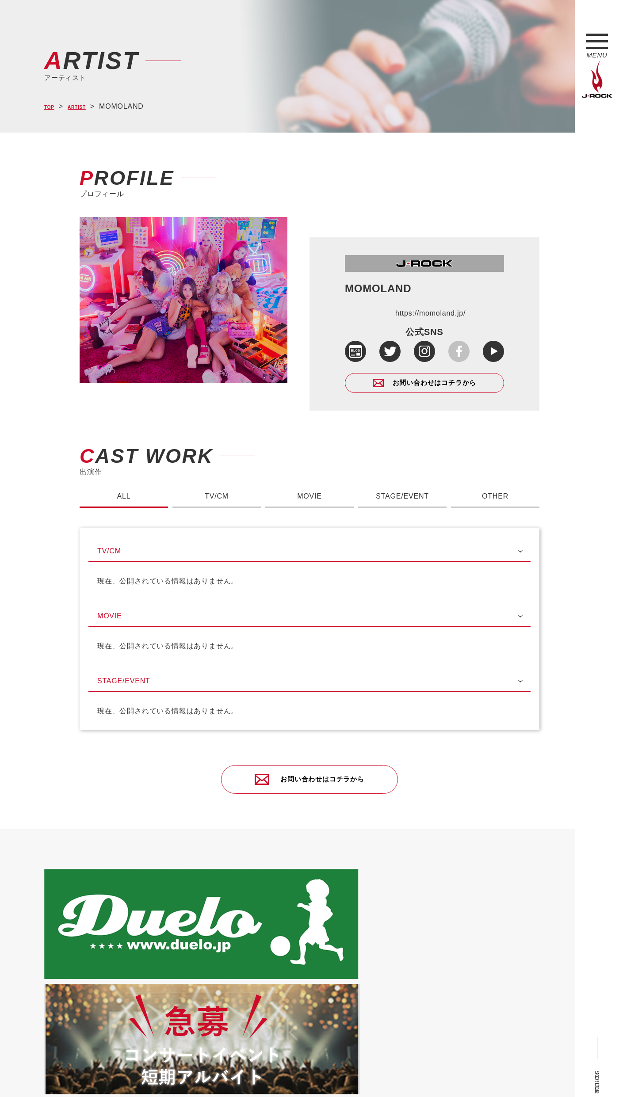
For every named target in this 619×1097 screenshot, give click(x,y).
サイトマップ (190, 1074)
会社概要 (148, 1074)
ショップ (231, 1074)
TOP (52, 106)
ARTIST (87, 106)
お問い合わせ (273, 1074)
